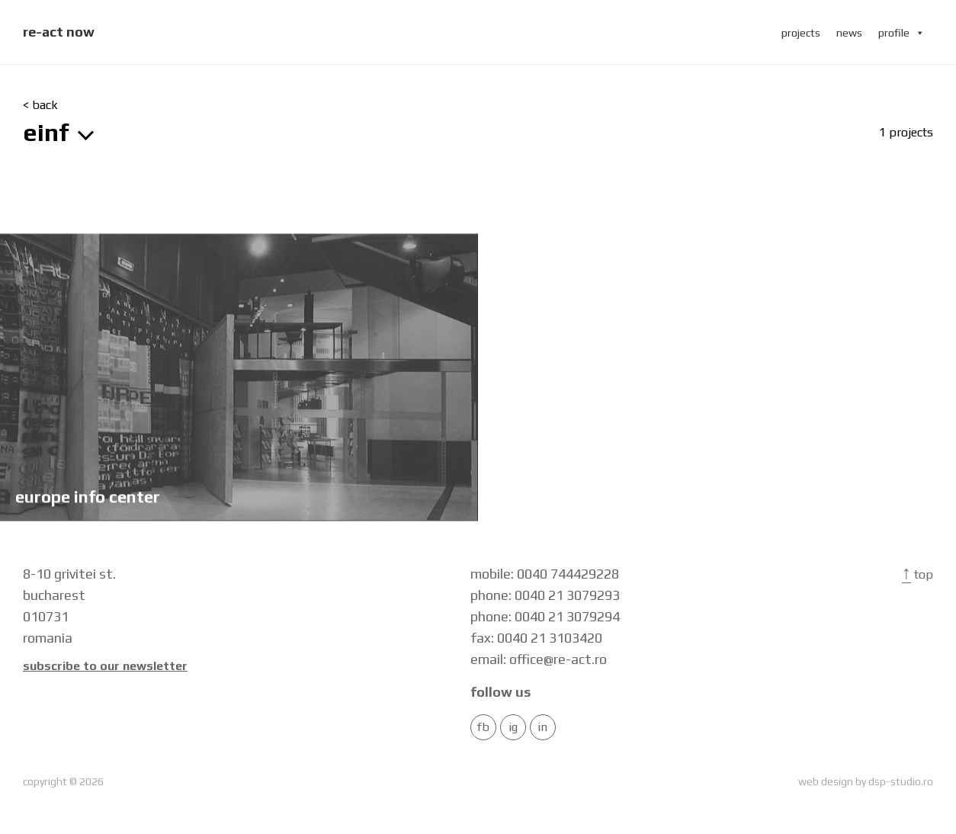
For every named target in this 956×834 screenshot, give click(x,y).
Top (917, 574)
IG (513, 727)
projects (800, 33)
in (542, 727)
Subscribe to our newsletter (105, 666)
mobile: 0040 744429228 (544, 574)
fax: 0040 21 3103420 (536, 638)
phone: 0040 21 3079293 (545, 595)
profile (901, 33)
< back (40, 105)
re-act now (59, 32)
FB (483, 727)
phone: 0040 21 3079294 (545, 616)
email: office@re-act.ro (538, 659)
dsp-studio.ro (900, 781)
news (849, 33)
